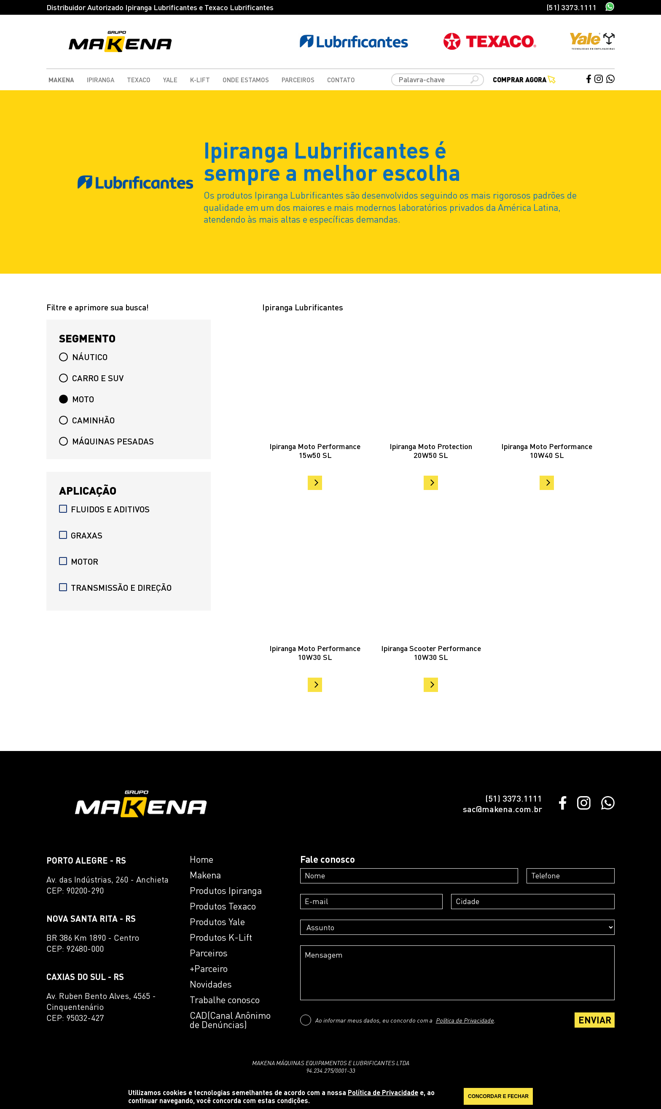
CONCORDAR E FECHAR (498, 1096)
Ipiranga (100, 79)
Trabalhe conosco (225, 999)
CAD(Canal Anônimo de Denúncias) (230, 1020)
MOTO (76, 399)
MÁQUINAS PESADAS (106, 441)
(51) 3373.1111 (571, 7)
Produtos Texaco (223, 906)
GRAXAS (80, 535)
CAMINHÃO (87, 420)
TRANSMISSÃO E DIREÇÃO (115, 587)
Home (201, 859)
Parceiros (298, 79)
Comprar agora (524, 79)
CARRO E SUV (91, 378)
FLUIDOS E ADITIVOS (104, 509)
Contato (341, 79)
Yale (170, 79)
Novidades (211, 984)
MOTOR (78, 561)
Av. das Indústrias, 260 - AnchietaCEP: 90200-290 (107, 885)
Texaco (138, 79)
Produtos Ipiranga (226, 890)
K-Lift (200, 79)
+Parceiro (209, 968)
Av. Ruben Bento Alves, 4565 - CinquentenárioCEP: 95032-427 (101, 1007)
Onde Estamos (246, 79)
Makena (61, 79)
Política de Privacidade (465, 1020)
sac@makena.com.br (502, 809)
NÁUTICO (83, 357)
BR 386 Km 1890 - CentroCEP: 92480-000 (92, 943)
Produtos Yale (217, 921)
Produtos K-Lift (221, 937)
